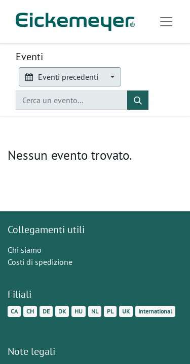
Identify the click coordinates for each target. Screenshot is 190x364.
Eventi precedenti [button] (62, 77)
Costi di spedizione (40, 262)
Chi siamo (25, 250)
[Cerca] (137, 100)
